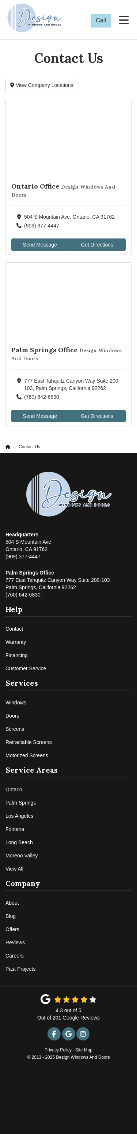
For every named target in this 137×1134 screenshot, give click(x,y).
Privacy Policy (58, 1050)
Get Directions (97, 245)
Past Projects (20, 969)
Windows (15, 702)
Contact (14, 629)
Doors (12, 716)
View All (14, 869)
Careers (14, 956)
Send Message (40, 245)
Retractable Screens (28, 742)
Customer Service (25, 668)
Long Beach (19, 842)
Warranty (15, 642)
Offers (12, 929)
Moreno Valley (21, 855)
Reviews (15, 942)
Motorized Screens (26, 755)
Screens (14, 729)
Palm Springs (20, 803)
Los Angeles (19, 816)
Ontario (13, 789)
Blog (10, 916)
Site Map (83, 1050)
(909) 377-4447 (28, 545)
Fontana (14, 829)
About (12, 903)
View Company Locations (41, 85)
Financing (16, 655)
